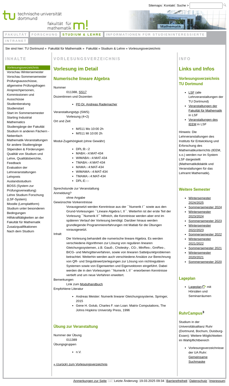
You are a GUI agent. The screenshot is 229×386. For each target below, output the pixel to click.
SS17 (83, 92)
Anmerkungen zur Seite (90, 381)
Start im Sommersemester (25, 113)
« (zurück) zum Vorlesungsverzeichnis (80, 364)
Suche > (183, 5)
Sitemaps (155, 5)
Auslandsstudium (19, 181)
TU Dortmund (34, 48)
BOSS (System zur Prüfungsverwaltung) (21, 188)
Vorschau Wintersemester (25, 72)
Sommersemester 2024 (205, 207)
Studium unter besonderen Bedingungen (26, 211)
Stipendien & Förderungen (25, 149)
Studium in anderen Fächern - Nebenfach (28, 133)
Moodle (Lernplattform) (23, 204)
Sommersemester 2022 (205, 234)
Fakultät (16, 34)
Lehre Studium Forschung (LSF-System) (25, 197)
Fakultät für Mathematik (65, 48)
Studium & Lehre (82, 34)
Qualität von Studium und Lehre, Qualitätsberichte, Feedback (25, 158)
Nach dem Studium (20, 231)
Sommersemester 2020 (205, 262)
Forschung (44, 34)
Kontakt (169, 5)
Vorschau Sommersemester (26, 76)
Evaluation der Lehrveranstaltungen (21, 170)
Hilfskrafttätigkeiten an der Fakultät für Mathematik (25, 220)
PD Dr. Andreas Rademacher (96, 104)
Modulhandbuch (91, 284)
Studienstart (15, 108)
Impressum (217, 381)
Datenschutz (198, 381)
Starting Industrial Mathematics (19, 120)
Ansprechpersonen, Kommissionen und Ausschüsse (21, 94)
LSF (191, 92)
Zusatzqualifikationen (22, 226)
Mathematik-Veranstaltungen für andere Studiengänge (27, 142)
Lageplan (195, 287)
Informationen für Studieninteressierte (155, 34)
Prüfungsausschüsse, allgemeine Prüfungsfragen (26, 83)
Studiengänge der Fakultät (25, 126)
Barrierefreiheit (176, 381)
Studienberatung (18, 104)
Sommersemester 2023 (205, 221)
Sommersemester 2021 (205, 248)
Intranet (16, 41)
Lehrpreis (13, 176)
